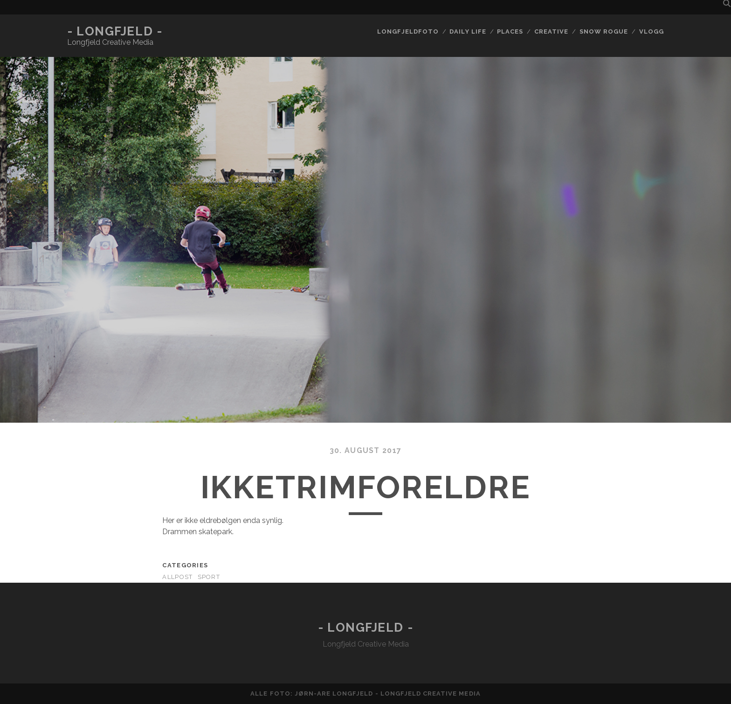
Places (510, 31)
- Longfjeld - (114, 31)
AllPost (177, 576)
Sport (209, 576)
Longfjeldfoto (408, 31)
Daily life (467, 31)
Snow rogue (603, 31)
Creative (551, 31)
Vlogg (651, 31)
